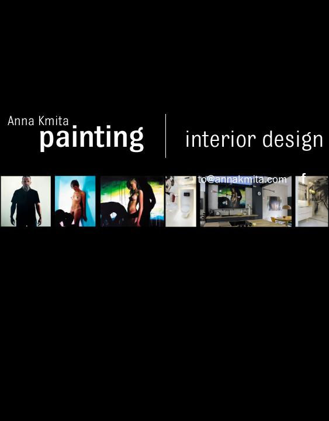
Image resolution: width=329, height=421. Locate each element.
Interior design (254, 136)
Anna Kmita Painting (85, 136)
